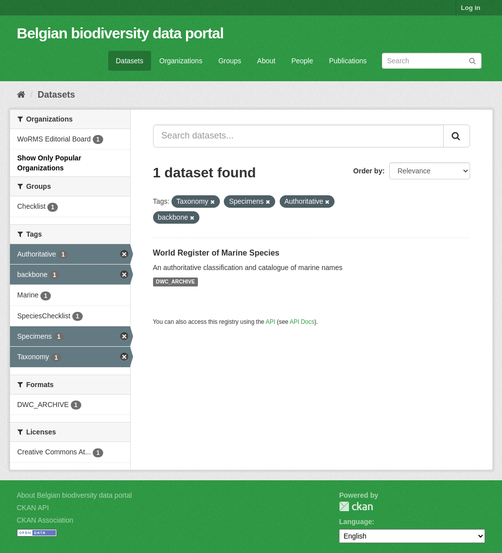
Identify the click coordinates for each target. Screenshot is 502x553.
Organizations (181, 61)
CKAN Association (45, 520)
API (270, 321)
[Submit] (472, 60)
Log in (471, 7)
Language (355, 522)
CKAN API (33, 508)
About (266, 61)
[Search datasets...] (298, 136)
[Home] (21, 95)
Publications (348, 61)
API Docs (302, 321)
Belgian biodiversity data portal (120, 33)
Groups (229, 61)
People (302, 61)
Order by (367, 171)
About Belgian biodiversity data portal (74, 495)
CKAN (356, 506)
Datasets (129, 61)
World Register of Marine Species (216, 253)
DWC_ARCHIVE (175, 282)
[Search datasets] (432, 61)
